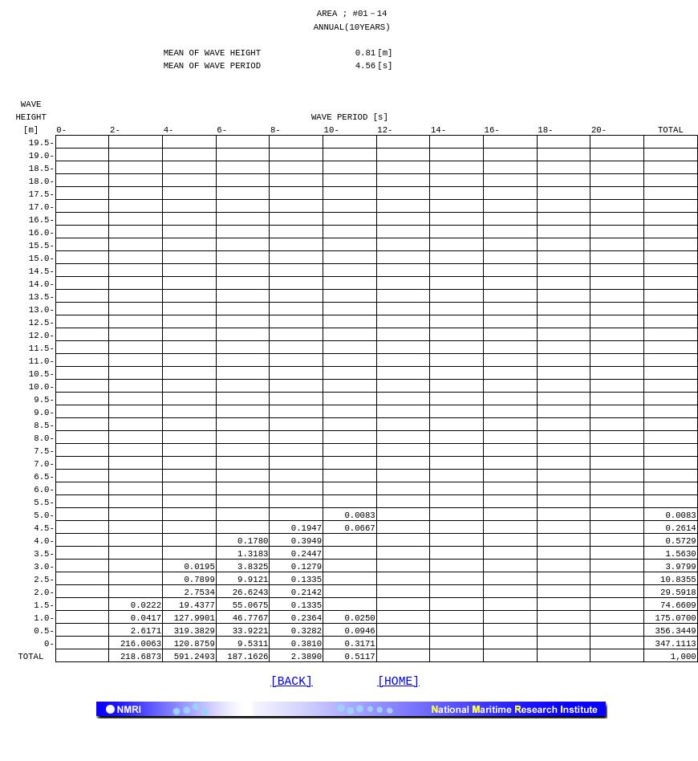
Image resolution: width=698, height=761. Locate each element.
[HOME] (398, 716)
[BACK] (291, 716)
